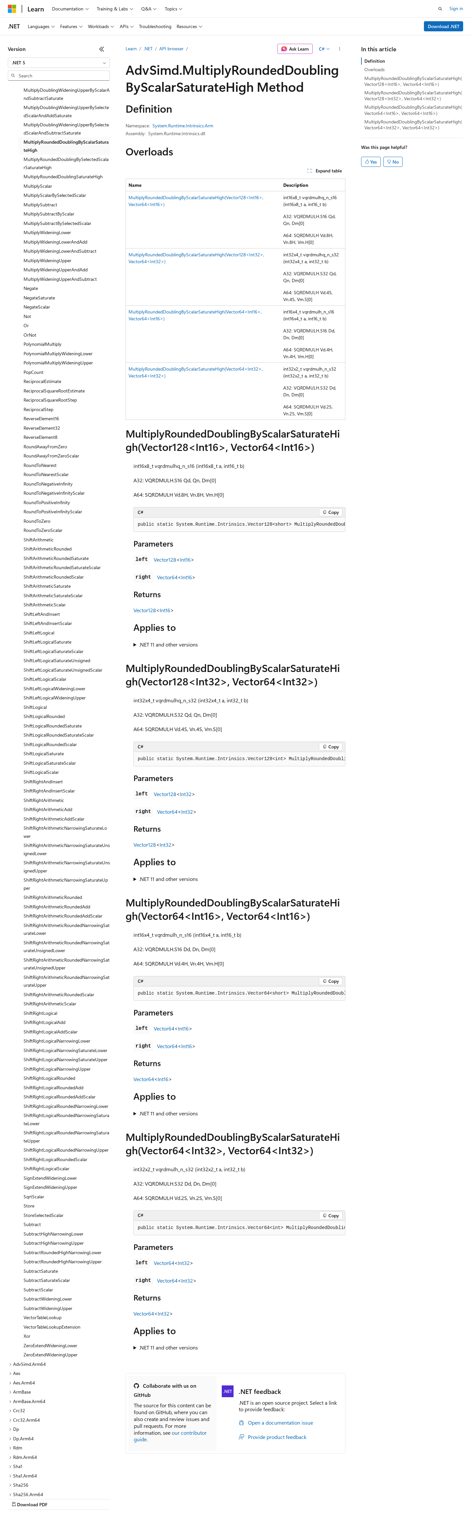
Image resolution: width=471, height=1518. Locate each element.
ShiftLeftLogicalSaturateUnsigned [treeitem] (57, 611)
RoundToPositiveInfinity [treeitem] (47, 453)
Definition (374, 61)
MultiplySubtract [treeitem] (40, 155)
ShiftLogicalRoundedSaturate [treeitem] (53, 676)
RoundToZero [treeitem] (37, 471)
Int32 (186, 794)
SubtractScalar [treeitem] (38, 1240)
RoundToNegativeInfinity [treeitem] (48, 434)
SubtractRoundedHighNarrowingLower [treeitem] (62, 1203)
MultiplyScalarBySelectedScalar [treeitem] (55, 145)
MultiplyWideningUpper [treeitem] (47, 211)
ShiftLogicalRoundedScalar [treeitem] (50, 695)
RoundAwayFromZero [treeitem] (45, 397)
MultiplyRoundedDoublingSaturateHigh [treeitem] (63, 127)
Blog (89, 1498)
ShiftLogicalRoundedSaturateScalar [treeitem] (59, 685)
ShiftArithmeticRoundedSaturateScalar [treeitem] (62, 518)
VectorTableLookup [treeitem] (42, 1268)
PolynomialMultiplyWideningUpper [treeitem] (58, 313)
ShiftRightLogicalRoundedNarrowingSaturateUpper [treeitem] (66, 1087)
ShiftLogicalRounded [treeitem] (44, 666)
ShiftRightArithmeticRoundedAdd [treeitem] (57, 857)
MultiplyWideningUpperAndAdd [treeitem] (56, 220)
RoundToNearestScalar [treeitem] (46, 425)
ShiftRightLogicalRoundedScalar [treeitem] (55, 1110)
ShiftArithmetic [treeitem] (39, 490)
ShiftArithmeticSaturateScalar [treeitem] (53, 546)
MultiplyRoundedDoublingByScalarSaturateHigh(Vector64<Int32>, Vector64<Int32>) (413, 125)
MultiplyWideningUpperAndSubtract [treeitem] (60, 229)
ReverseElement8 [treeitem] (41, 387)
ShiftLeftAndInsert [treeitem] (42, 564)
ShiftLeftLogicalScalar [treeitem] (45, 629)
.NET (148, 48)
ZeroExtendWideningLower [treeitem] (50, 1296)
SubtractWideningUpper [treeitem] (48, 1258)
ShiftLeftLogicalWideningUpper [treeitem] (55, 648)
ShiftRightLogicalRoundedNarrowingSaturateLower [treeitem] (66, 1070)
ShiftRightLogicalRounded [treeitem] (49, 1028)
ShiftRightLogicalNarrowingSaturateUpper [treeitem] (66, 1010)
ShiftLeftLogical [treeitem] (39, 583)
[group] (239, 525)
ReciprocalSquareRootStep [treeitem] (50, 350)
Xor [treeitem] (27, 1286)
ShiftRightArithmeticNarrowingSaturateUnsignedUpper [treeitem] (67, 817)
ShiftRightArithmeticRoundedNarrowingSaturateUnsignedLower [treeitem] (67, 897)
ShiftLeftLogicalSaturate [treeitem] (47, 592)
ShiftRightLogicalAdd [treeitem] (44, 972)
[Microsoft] (12, 9)
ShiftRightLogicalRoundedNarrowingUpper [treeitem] (66, 1100)
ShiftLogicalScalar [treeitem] (41, 722)
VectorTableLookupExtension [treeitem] (52, 1277)
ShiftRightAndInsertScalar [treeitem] (49, 741)
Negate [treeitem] (31, 238)
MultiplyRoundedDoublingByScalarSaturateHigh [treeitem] (66, 96)
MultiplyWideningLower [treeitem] (47, 183)
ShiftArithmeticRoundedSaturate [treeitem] (56, 508)
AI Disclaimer (21, 1498)
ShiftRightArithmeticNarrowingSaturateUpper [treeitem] (66, 834)
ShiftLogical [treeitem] (35, 657)
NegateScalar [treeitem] (37, 257)
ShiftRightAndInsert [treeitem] (43, 732)
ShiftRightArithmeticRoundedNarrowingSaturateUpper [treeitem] (67, 931)
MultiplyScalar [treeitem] (38, 136)
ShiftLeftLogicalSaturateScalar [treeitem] (53, 602)
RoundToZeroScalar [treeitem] (43, 480)
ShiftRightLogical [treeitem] (40, 963)
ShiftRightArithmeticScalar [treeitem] (50, 954)
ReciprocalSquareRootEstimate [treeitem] (54, 341)
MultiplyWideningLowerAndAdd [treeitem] (55, 192)
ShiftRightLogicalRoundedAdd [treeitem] (53, 1038)
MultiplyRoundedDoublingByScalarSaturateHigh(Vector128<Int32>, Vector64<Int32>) (413, 95)
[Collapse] (102, 49)
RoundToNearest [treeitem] (40, 415)
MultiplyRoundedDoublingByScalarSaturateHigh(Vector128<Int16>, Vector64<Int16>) (413, 81)
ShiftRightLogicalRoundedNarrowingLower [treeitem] (66, 1056)
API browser (171, 48)
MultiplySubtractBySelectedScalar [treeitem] (57, 173)
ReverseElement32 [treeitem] (42, 378)
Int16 (185, 559)
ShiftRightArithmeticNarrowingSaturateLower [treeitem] (65, 782)
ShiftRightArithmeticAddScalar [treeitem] (54, 769)
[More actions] (339, 49)
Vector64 (167, 577)
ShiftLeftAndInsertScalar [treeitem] (48, 573)
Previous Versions (59, 1498)
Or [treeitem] (26, 276)
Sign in (456, 8)
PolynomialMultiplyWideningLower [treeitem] (58, 304)
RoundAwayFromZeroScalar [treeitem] (51, 406)
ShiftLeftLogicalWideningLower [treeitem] (54, 639)
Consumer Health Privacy (188, 1498)
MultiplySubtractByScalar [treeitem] (49, 164)
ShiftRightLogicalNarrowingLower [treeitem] (57, 991)
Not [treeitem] (27, 267)
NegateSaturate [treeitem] (39, 248)
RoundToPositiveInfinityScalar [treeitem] (53, 462)
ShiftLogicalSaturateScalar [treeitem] (50, 713)
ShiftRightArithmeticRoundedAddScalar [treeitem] (63, 866)
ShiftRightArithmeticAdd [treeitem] (48, 760)
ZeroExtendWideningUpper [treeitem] (51, 1305)
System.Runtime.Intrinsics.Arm (182, 125)
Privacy (143, 1498)
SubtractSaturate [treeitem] (41, 1221)
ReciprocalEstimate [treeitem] (42, 331)
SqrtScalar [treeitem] (34, 1147)
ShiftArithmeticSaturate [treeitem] (47, 536)
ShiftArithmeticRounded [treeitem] (48, 499)
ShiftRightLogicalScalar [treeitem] (46, 1119)
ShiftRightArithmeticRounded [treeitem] (53, 847)
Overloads (374, 69)
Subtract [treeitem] (32, 1175)
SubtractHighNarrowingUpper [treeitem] (54, 1193)
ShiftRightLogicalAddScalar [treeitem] (51, 982)
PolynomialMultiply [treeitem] (42, 294)
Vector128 (165, 559)
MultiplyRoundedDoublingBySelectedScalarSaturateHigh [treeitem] (66, 113)
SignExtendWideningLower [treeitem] (50, 1128)
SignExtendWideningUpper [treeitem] (50, 1137)
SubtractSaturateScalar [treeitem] (47, 1230)
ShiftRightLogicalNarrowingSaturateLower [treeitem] (65, 1001)
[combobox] (59, 62)
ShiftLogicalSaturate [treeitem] (44, 704)
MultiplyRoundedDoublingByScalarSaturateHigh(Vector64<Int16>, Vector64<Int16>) (413, 110)
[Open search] (440, 9)
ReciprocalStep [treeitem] (38, 360)
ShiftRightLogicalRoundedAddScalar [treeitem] (60, 1047)
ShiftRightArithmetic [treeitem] (44, 750)
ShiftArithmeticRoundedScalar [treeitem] (54, 527)
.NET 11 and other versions (168, 644)
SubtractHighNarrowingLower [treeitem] (53, 1184)
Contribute (117, 1498)
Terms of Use (239, 1498)
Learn (131, 48)
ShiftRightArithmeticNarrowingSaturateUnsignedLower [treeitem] (67, 799)
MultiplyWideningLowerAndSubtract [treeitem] (60, 201)
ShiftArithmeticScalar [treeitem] (45, 555)
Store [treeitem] (29, 1156)
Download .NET (444, 26)
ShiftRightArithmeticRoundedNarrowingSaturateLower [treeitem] (67, 879)
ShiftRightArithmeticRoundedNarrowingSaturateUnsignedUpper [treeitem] (67, 914)
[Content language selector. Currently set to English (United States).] (38, 1483)
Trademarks (271, 1498)
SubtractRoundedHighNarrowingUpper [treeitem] (63, 1212)
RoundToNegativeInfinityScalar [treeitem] (54, 443)
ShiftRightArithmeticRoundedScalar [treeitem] (59, 945)
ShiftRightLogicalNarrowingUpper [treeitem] (57, 1019)
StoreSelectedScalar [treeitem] (43, 1165)
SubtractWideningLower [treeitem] (48, 1249)
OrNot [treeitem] (30, 285)
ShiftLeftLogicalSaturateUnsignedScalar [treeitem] (63, 620)
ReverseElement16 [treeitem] (41, 369)
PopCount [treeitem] (34, 322)
